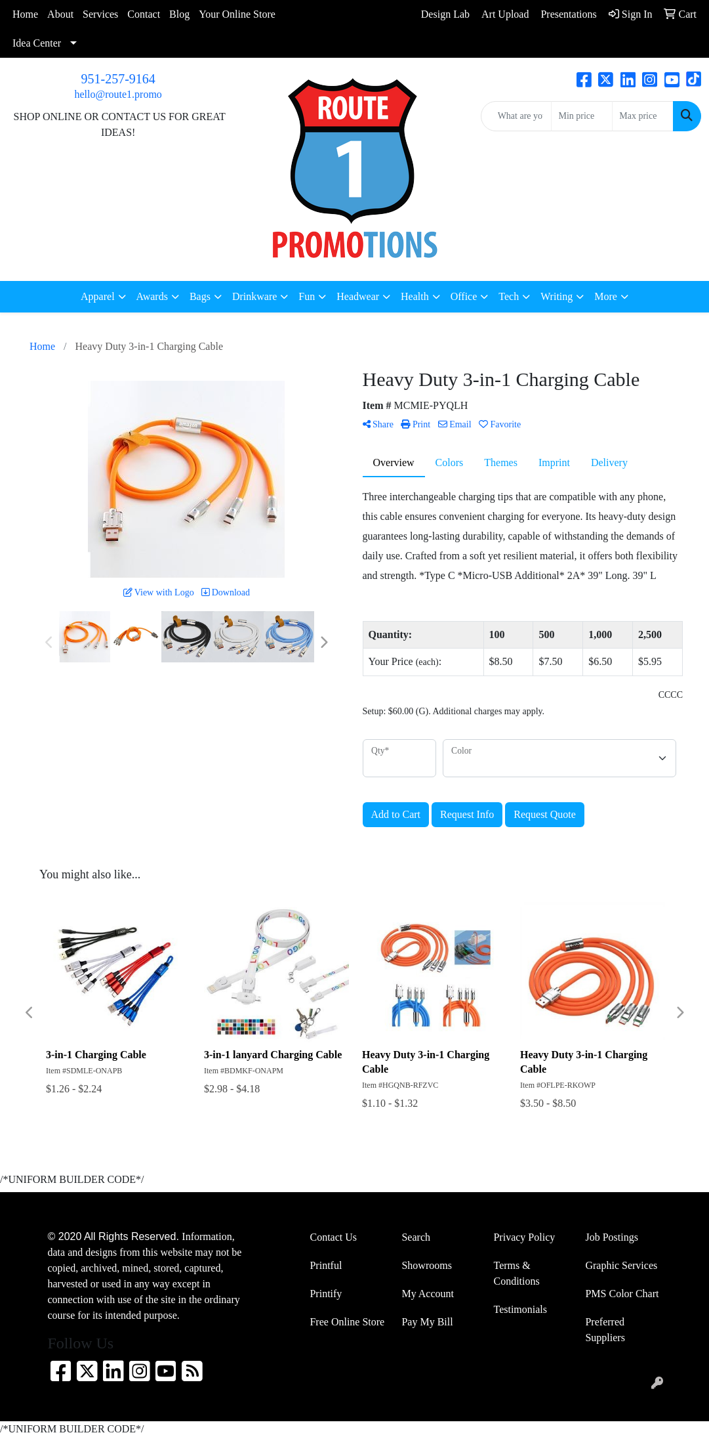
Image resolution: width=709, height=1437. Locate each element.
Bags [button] (200, 296)
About (60, 14)
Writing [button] (556, 296)
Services (100, 14)
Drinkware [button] (254, 296)
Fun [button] (306, 296)
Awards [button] (152, 296)
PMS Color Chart (621, 1293)
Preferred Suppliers (604, 1329)
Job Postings (611, 1237)
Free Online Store (347, 1321)
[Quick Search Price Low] (582, 116)
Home (25, 14)
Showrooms (426, 1265)
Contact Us (333, 1237)
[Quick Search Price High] (643, 116)
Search (415, 1237)
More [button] (605, 296)
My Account (427, 1293)
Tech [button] (508, 296)
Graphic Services (621, 1265)
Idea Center (36, 43)
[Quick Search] (516, 116)
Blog (179, 14)
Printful (326, 1265)
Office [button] (464, 296)
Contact (143, 14)
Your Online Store (237, 14)
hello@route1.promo (117, 94)
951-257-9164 (118, 79)
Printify (326, 1293)
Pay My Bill (427, 1321)
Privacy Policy (524, 1237)
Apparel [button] (98, 296)
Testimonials (520, 1309)
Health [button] (415, 296)
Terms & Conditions (516, 1273)
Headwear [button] (357, 296)
